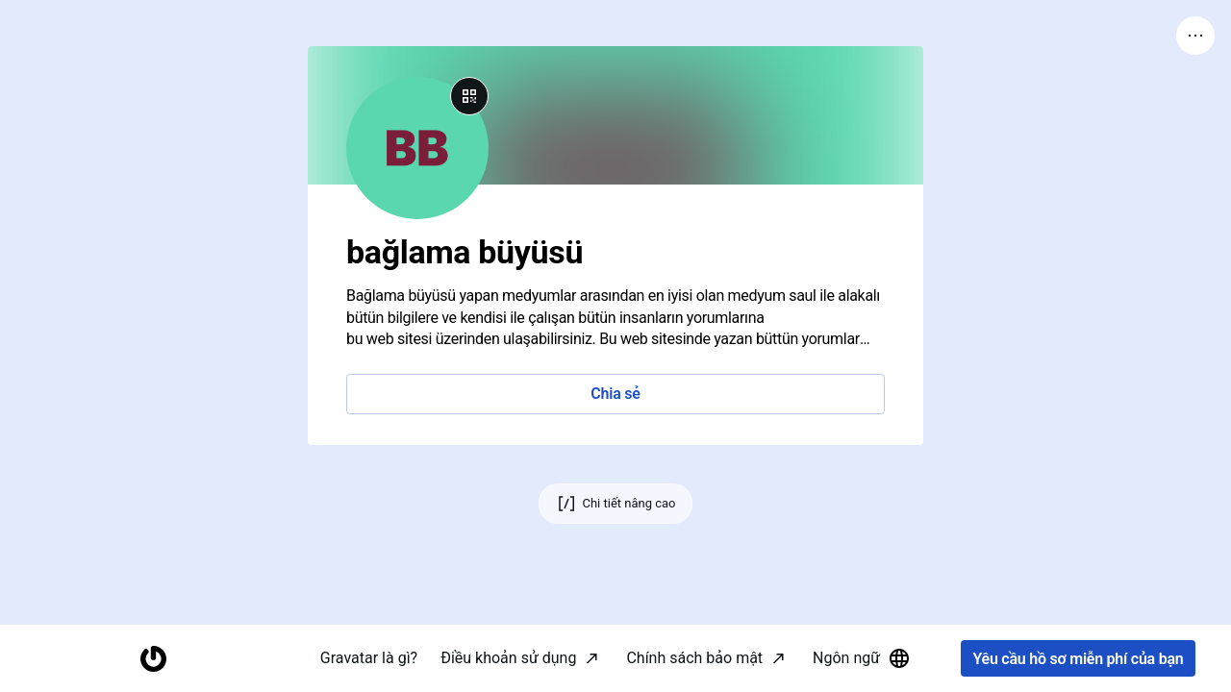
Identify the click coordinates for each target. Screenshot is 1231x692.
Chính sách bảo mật (694, 658)
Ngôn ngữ (862, 658)
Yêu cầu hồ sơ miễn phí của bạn (1077, 659)
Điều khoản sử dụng (508, 658)
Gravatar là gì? (368, 658)
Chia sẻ (615, 393)
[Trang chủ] (153, 659)
